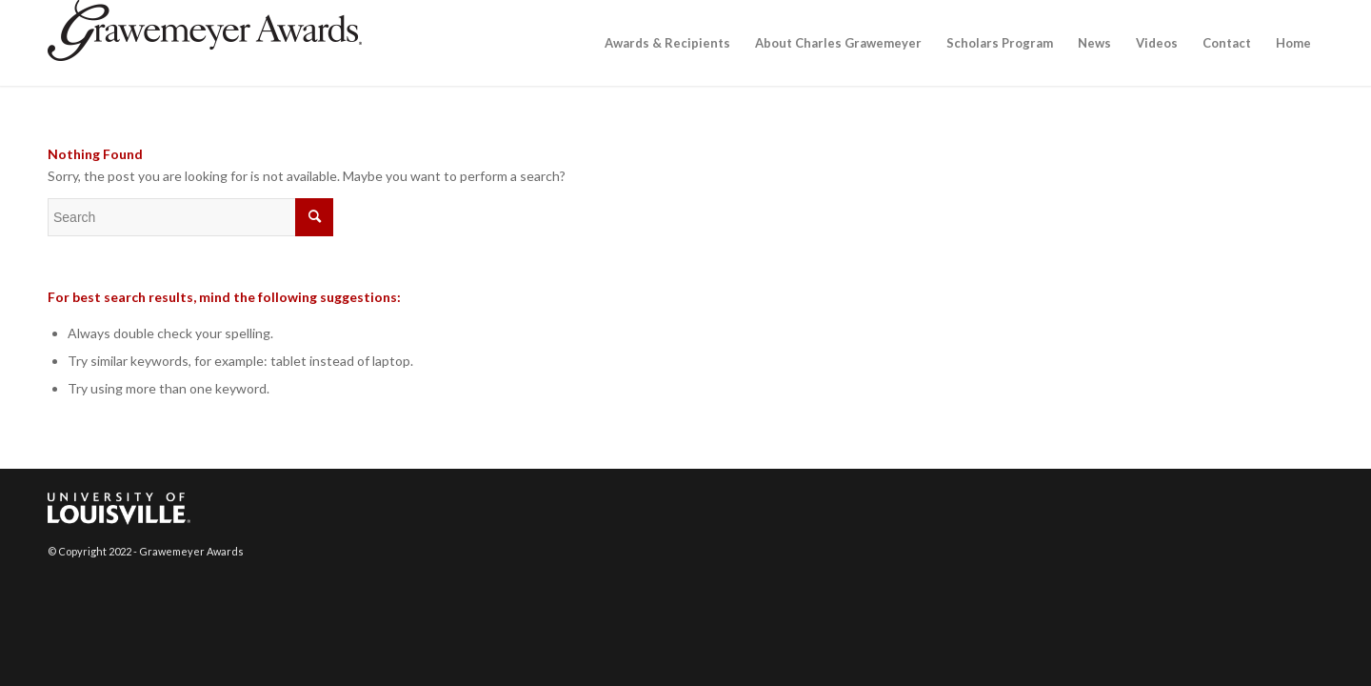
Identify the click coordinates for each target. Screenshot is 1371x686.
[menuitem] (667, 43)
